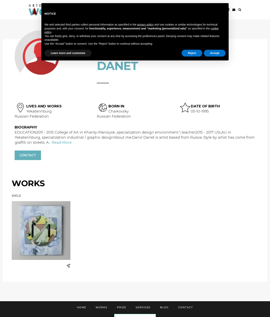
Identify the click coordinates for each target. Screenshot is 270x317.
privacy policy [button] (145, 24)
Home (81, 307)
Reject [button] (192, 53)
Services (143, 307)
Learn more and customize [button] (68, 53)
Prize (121, 307)
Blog (164, 307)
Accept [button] (214, 53)
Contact (28, 155)
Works (101, 307)
